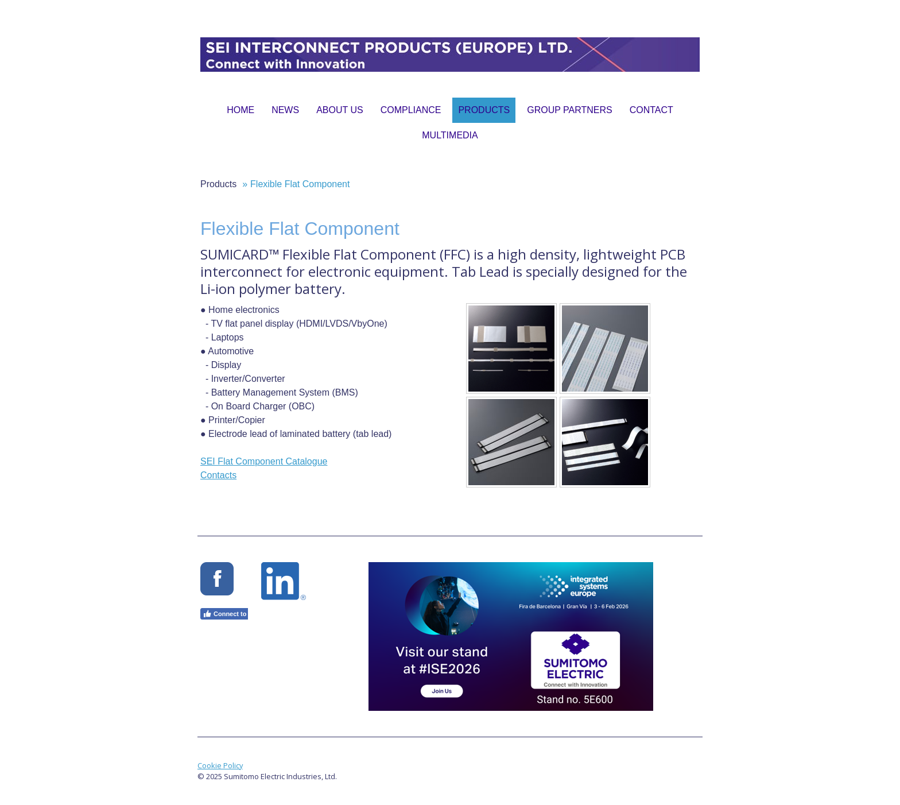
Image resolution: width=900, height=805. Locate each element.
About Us (339, 110)
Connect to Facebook (240, 613)
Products (484, 110)
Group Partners (569, 110)
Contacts (218, 475)
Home (240, 110)
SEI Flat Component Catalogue (263, 461)
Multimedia (450, 135)
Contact (651, 110)
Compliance (411, 110)
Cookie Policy (220, 765)
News (285, 110)
